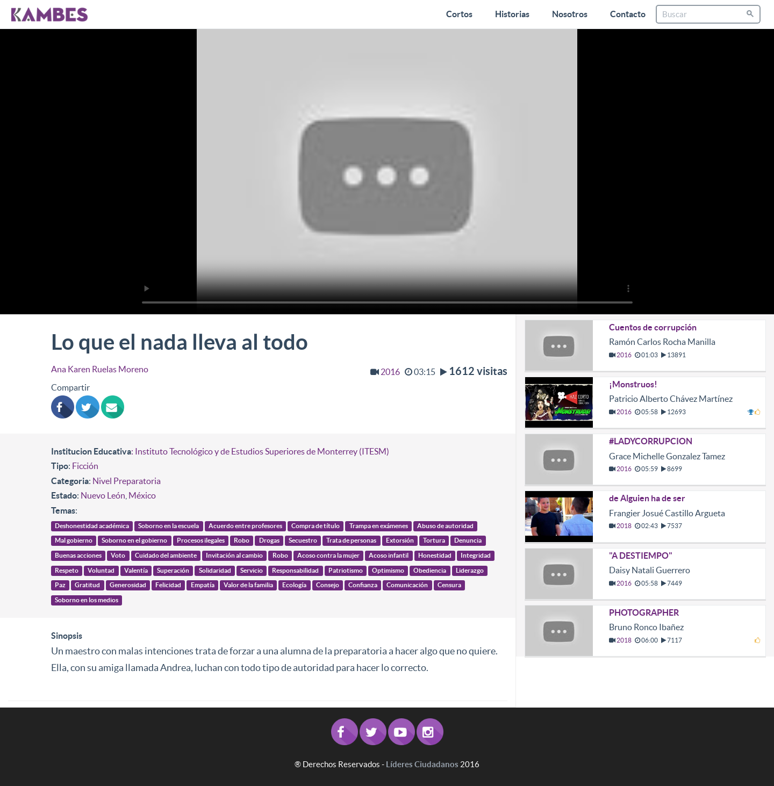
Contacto (628, 14)
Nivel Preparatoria (126, 481)
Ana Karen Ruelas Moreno (99, 369)
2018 (624, 525)
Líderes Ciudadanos (422, 764)
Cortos (459, 14)
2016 (390, 372)
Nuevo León (103, 495)
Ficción (85, 466)
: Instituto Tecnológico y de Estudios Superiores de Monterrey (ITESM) (260, 451)
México (142, 495)
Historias (512, 14)
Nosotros (569, 14)
